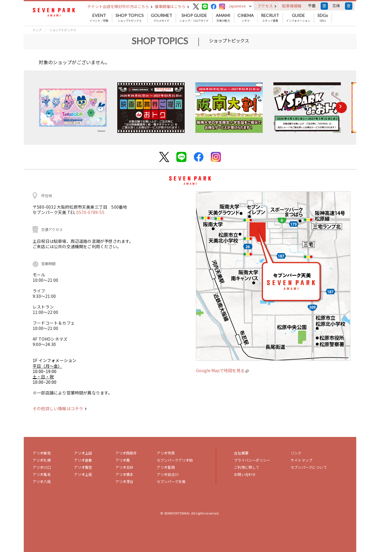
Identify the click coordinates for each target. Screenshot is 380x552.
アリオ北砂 (124, 467)
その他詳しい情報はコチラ (60, 408)
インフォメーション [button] (298, 18)
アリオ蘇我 (42, 452)
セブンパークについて (309, 467)
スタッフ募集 (270, 18)
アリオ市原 (166, 452)
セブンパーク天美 (171, 481)
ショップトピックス (129, 18)
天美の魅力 (223, 18)
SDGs (322, 18)
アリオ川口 (42, 467)
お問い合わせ (245, 474)
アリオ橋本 (124, 474)
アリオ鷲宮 (83, 467)
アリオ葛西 (166, 467)
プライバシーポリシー (252, 460)
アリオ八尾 (42, 481)
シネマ (246, 18)
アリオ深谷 (124, 481)
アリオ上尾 (83, 474)
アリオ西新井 (126, 452)
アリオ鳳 (122, 460)
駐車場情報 (291, 6)
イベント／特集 (99, 18)
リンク (296, 452)
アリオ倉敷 (83, 460)
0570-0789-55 (90, 212)
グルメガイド (161, 18)
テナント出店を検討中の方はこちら (120, 6)
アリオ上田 (83, 452)
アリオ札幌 (42, 460)
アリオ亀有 (42, 474)
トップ (37, 30)
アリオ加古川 (167, 474)
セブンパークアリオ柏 (175, 460)
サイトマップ (301, 460)
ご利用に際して (246, 467)
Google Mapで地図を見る (222, 370)
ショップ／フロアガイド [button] (194, 18)
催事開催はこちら (172, 6)
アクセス (267, 6)
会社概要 (241, 452)
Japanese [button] (237, 6)
